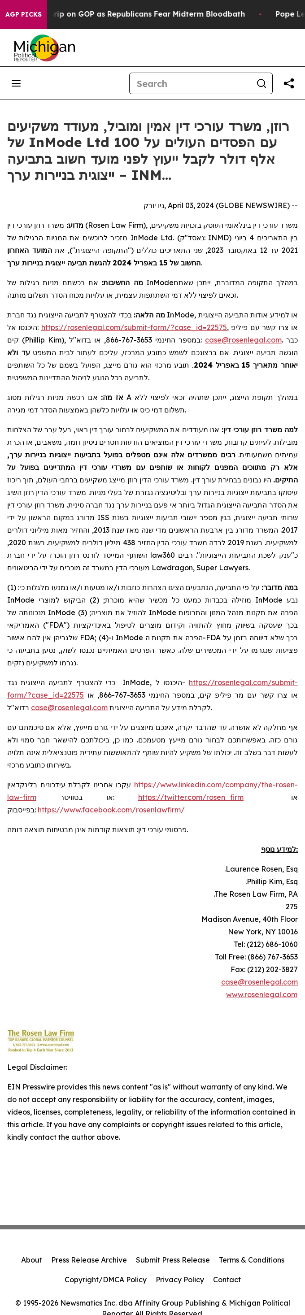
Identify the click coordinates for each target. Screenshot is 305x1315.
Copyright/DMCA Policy (106, 1279)
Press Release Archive (89, 1259)
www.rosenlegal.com (261, 994)
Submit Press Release (173, 1259)
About (31, 1259)
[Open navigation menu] (16, 83)
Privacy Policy (180, 1279)
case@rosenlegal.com (259, 981)
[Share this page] (289, 83)
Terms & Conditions (251, 1259)
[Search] (190, 83)
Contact (227, 1279)
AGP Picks (23, 14)
